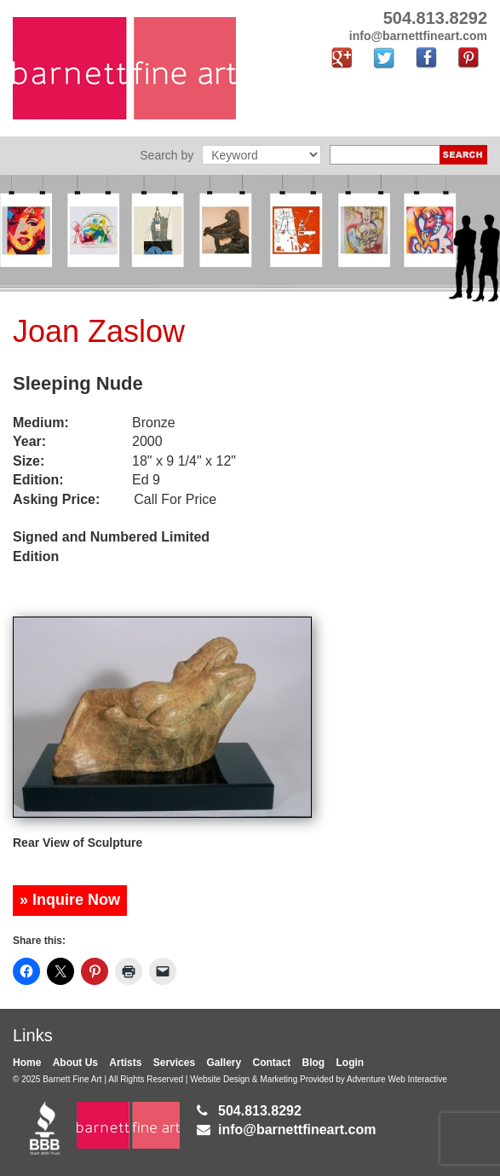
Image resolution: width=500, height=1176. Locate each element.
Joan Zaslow (99, 331)
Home (27, 1063)
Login (350, 1063)
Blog (313, 1063)
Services (174, 1063)
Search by (166, 155)
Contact (272, 1063)
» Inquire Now (70, 899)
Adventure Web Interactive (397, 1079)
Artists (125, 1063)
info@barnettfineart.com (297, 1129)
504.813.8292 (260, 1111)
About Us (75, 1063)
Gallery (223, 1063)
